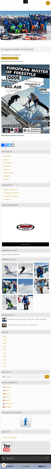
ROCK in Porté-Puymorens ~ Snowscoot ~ (23, 325)
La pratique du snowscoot (11, 193)
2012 (4, 360)
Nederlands (7, 403)
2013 (4, 356)
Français (6, 387)
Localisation (7, 166)
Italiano (6, 397)
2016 (4, 350)
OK (47, 377)
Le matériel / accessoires (11, 196)
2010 (4, 366)
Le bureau (6, 159)
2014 (4, 353)
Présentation (7, 156)
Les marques (7, 199)
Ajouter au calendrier (10, 58)
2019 (4, 337)
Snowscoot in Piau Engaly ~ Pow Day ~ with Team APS (27, 319)
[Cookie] (4, 465)
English (6, 390)
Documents (6, 176)
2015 (4, 346)
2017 (4, 343)
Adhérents (6, 169)
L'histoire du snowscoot (10, 189)
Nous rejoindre (7, 163)
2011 (4, 363)
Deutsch (6, 400)
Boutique (6, 179)
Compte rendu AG (8, 173)
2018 (4, 340)
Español (6, 394)
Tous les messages (10, 437)
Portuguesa (7, 407)
